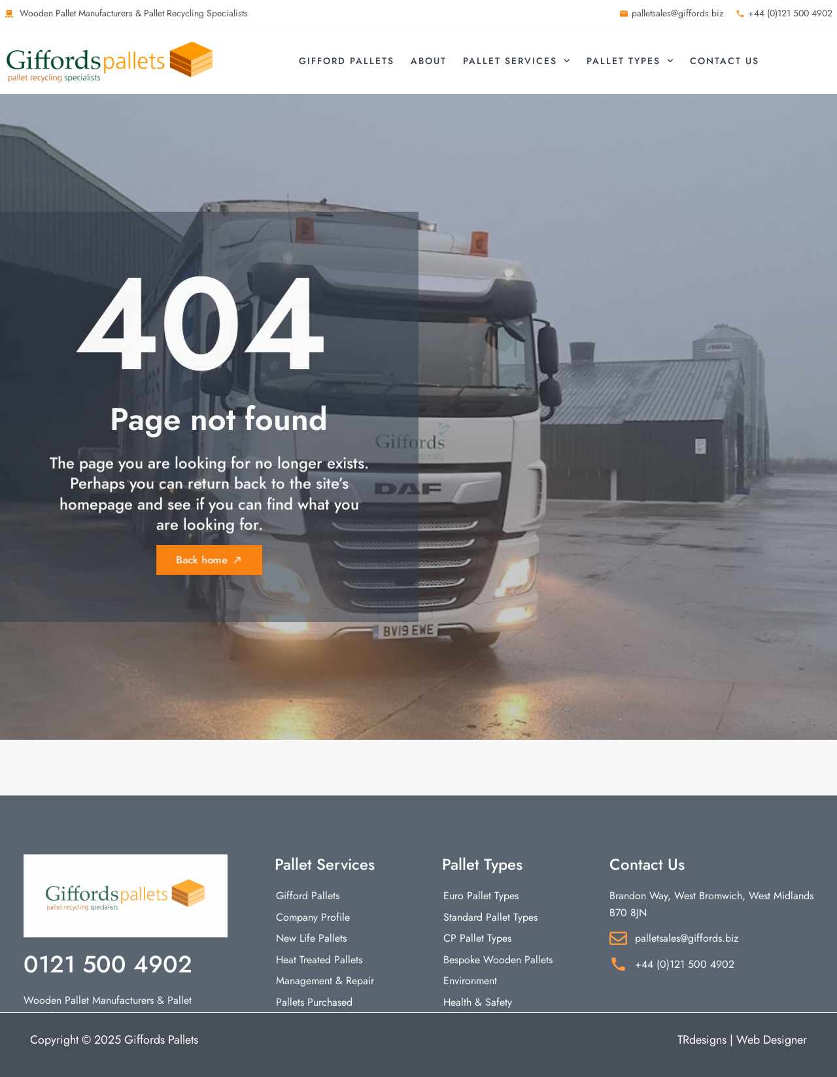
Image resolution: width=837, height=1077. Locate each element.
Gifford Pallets (346, 60)
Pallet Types (630, 61)
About (429, 60)
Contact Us (724, 60)
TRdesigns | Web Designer (742, 1039)
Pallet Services (516, 61)
